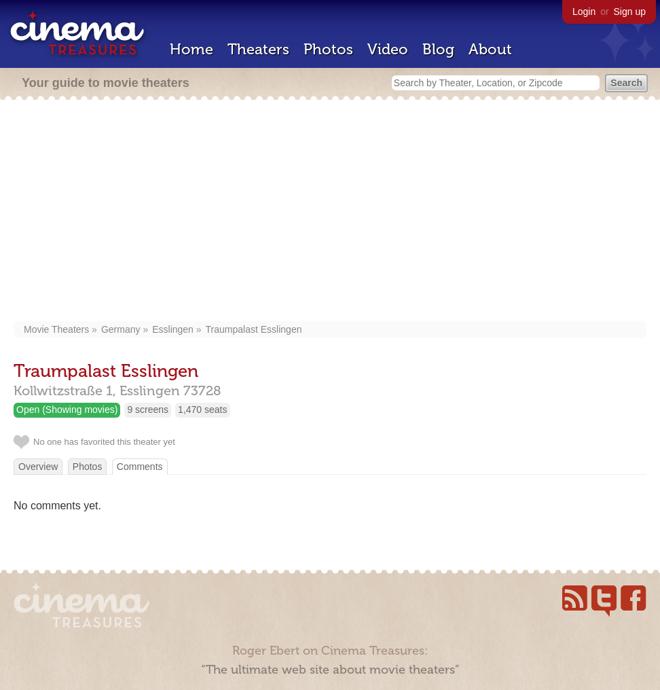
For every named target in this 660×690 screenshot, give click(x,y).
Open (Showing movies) (66, 409)
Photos (328, 49)
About (490, 49)
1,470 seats (202, 409)
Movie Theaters (56, 329)
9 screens (147, 409)
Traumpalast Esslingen (254, 329)
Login (583, 11)
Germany (121, 329)
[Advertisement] (330, 212)
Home (191, 49)
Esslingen (173, 329)
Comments (140, 466)
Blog (438, 49)
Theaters (258, 49)
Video (387, 49)
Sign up (630, 11)
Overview (38, 466)
